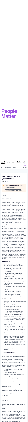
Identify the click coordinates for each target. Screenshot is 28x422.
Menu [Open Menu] (25, 2)
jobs (2, 167)
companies (8, 167)
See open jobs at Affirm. (10, 187)
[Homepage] (6, 1)
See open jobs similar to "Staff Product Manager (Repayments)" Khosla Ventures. (13, 190)
